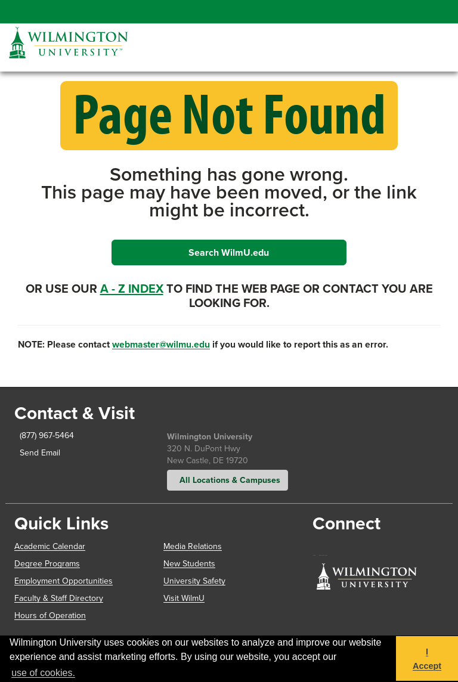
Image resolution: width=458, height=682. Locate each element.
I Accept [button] (427, 659)
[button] (431, 33)
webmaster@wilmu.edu (161, 344)
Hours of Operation (50, 615)
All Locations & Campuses (227, 480)
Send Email (37, 453)
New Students (189, 563)
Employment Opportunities (63, 581)
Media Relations (192, 546)
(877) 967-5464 (44, 435)
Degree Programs (47, 563)
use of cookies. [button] (43, 673)
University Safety (194, 581)
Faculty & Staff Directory (58, 598)
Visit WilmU (184, 598)
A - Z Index (131, 288)
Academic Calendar (49, 546)
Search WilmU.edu (228, 252)
